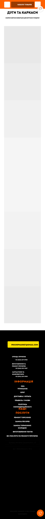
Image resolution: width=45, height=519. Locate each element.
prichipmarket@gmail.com (24, 345)
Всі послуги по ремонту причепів (22, 436)
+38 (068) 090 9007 (21, 368)
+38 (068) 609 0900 (21, 360)
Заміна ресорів (22, 422)
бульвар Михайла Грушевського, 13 (22, 443)
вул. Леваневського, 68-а (22, 449)
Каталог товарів (25, 5)
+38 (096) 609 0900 (21, 376)
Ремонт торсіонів (22, 418)
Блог (22, 392)
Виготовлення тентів (22, 432)
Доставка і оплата (22, 396)
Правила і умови (22, 400)
